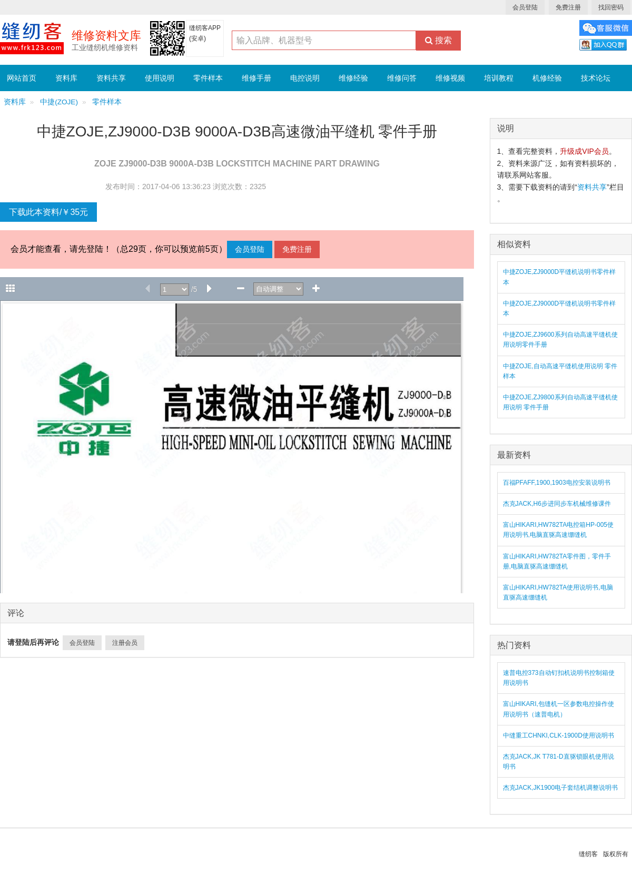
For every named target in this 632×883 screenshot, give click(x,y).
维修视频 (450, 78)
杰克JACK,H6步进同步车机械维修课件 (557, 503)
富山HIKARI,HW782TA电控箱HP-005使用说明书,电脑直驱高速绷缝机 (558, 529)
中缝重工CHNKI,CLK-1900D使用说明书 (558, 735)
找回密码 (611, 7)
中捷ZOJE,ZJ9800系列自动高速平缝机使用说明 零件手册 (560, 402)
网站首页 (21, 78)
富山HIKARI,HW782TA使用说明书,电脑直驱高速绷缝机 (558, 592)
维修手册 (256, 78)
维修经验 (353, 78)
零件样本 (208, 78)
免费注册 (568, 7)
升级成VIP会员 (584, 151)
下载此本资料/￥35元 (48, 212)
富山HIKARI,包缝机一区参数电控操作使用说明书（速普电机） (558, 709)
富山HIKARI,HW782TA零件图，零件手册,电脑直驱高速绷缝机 (557, 561)
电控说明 (305, 78)
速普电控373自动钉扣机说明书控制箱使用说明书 (559, 677)
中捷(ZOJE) (59, 102)
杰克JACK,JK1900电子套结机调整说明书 (560, 787)
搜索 (438, 40)
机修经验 (547, 78)
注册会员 (124, 642)
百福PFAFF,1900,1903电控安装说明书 (556, 482)
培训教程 (499, 78)
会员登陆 (525, 7)
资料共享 (111, 78)
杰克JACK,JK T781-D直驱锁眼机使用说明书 (558, 761)
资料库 (66, 78)
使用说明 (159, 78)
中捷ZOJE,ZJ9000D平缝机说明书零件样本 (559, 277)
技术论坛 (595, 78)
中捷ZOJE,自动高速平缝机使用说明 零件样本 (560, 371)
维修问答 (402, 78)
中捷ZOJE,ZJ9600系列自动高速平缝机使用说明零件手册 (560, 339)
